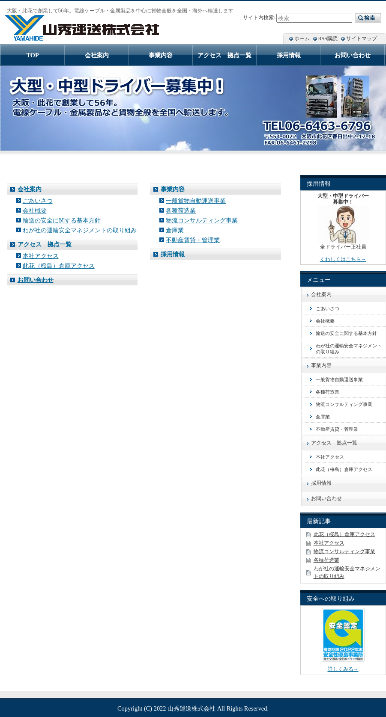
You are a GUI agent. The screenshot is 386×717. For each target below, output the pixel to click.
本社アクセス (41, 255)
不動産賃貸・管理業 (193, 240)
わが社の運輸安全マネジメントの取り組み (80, 230)
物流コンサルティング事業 (202, 220)
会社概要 (35, 210)
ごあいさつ (38, 200)
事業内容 (173, 189)
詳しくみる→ (343, 669)
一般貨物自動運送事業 (196, 200)
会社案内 (30, 189)
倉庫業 (175, 230)
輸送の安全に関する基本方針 (62, 220)
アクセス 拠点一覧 (45, 244)
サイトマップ (361, 38)
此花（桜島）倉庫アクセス (59, 265)
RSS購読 (328, 38)
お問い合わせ (36, 279)
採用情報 (173, 254)
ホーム (302, 38)
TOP (33, 55)
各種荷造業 (181, 210)
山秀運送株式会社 (191, 708)
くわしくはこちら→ (343, 259)
